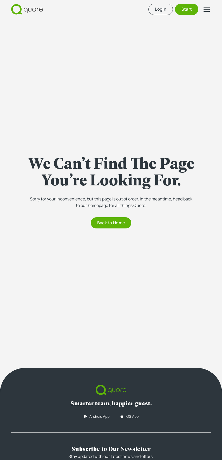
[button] (205, 9)
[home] (27, 9)
